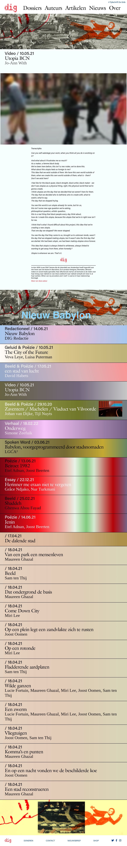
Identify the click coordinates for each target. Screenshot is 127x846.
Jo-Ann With (16, 63)
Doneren (28, 840)
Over (114, 7)
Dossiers (32, 7)
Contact (50, 840)
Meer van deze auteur (39, 281)
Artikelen (75, 7)
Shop (96, 840)
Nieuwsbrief (74, 840)
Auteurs (53, 7)
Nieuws (97, 7)
